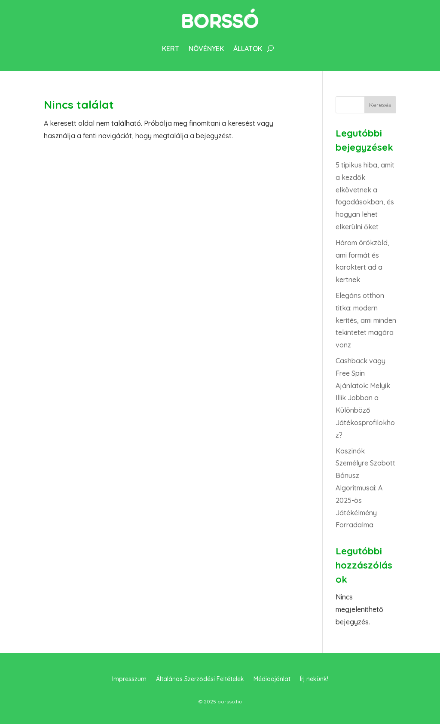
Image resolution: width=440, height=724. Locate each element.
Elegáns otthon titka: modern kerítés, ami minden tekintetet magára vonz (366, 320)
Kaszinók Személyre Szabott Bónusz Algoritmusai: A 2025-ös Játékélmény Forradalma (365, 488)
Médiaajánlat (272, 679)
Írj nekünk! (314, 679)
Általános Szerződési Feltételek (200, 679)
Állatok (247, 48)
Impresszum (129, 679)
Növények (206, 48)
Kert (170, 48)
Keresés (380, 105)
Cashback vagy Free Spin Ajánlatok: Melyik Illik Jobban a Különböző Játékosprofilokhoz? (365, 397)
